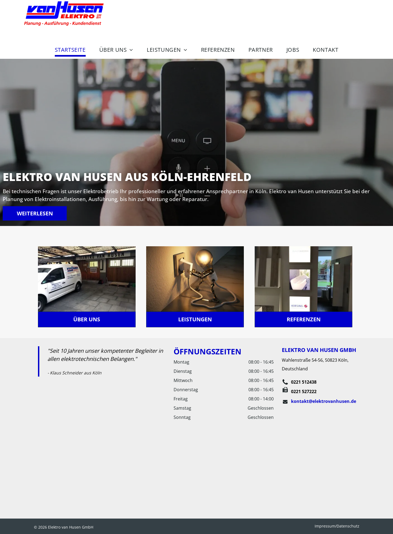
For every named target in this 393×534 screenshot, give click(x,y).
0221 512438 (304, 382)
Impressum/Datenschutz (337, 526)
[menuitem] (70, 49)
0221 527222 (304, 391)
